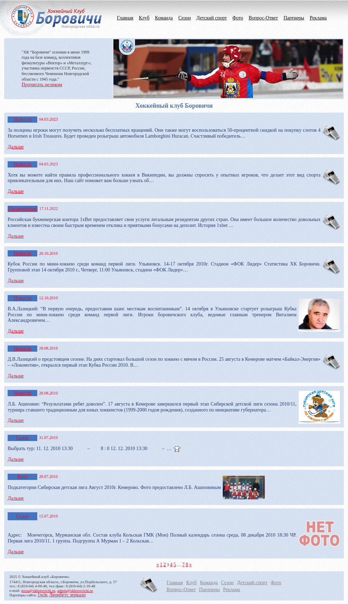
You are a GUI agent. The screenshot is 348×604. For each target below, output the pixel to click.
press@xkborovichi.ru (38, 590)
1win (42, 594)
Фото (237, 18)
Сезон (184, 18)
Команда (164, 18)
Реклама (318, 18)
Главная (125, 18)
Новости (22, 119)
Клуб (144, 18)
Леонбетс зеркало (67, 594)
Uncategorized (22, 208)
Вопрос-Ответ (263, 18)
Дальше (16, 146)
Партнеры (294, 18)
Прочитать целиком (42, 84)
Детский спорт (211, 18)
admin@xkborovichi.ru (75, 590)
